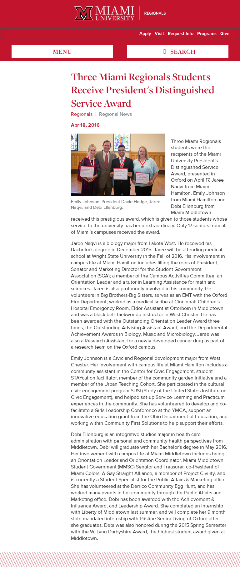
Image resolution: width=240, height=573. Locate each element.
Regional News (115, 114)
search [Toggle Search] (182, 51)
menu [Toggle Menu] (62, 51)
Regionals (81, 114)
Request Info (180, 34)
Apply (145, 34)
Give (224, 34)
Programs (207, 34)
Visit (159, 34)
